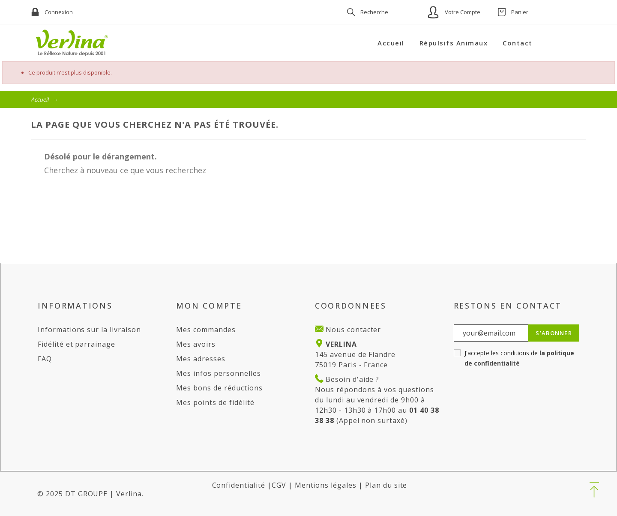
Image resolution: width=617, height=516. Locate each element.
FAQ (45, 358)
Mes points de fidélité (215, 402)
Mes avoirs (196, 344)
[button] (594, 490)
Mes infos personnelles (218, 373)
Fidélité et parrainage (76, 344)
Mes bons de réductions (219, 388)
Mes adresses (200, 358)
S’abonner (554, 333)
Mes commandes (205, 329)
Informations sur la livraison (89, 329)
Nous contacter (352, 329)
